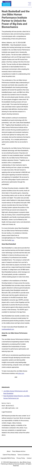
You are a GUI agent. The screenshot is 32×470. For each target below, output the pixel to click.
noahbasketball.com (8, 329)
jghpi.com (21, 373)
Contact (29, 458)
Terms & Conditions (23, 455)
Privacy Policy (21, 458)
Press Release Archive (18, 451)
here (13, 240)
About (8, 451)
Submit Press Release (9, 455)
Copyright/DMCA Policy (8, 458)
